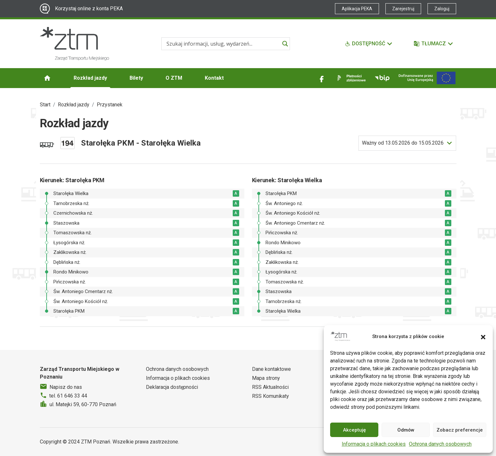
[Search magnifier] (285, 43)
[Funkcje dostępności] (369, 44)
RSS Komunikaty (270, 396)
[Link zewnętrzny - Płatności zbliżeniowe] (350, 78)
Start (45, 105)
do (403, 143)
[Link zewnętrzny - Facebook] (322, 78)
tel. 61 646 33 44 (68, 396)
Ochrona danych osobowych (440, 444)
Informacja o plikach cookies (374, 444)
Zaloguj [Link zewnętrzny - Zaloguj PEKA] (441, 8)
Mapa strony (266, 378)
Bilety (136, 78)
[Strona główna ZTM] (74, 43)
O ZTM (174, 78)
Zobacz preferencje (460, 430)
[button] (483, 336)
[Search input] (223, 43)
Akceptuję (354, 430)
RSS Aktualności (270, 387)
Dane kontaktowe (271, 369)
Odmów (405, 430)
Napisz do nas (66, 387)
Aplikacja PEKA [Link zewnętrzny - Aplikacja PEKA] (357, 8)
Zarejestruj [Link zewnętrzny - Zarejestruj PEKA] (403, 8)
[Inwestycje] (427, 78)
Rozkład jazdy (90, 78)
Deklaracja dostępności (172, 387)
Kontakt (214, 78)
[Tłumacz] (433, 44)
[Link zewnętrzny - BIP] (382, 78)
